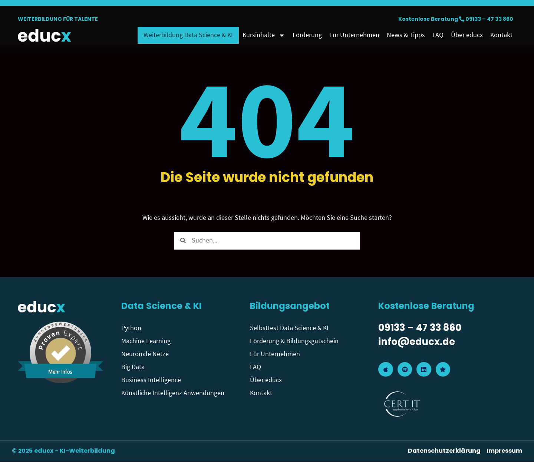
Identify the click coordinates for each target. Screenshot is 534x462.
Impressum (504, 452)
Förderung (307, 35)
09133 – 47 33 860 (489, 19)
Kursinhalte (264, 35)
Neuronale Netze (145, 354)
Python (131, 328)
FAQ (438, 35)
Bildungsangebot (290, 307)
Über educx (467, 35)
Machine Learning (146, 341)
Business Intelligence (151, 380)
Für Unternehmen (354, 35)
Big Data (133, 367)
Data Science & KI (161, 307)
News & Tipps (406, 35)
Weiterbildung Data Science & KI (188, 35)
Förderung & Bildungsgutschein (294, 341)
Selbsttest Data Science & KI (289, 328)
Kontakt (501, 35)
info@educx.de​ (416, 343)
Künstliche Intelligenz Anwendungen (172, 393)
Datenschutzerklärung (444, 452)
